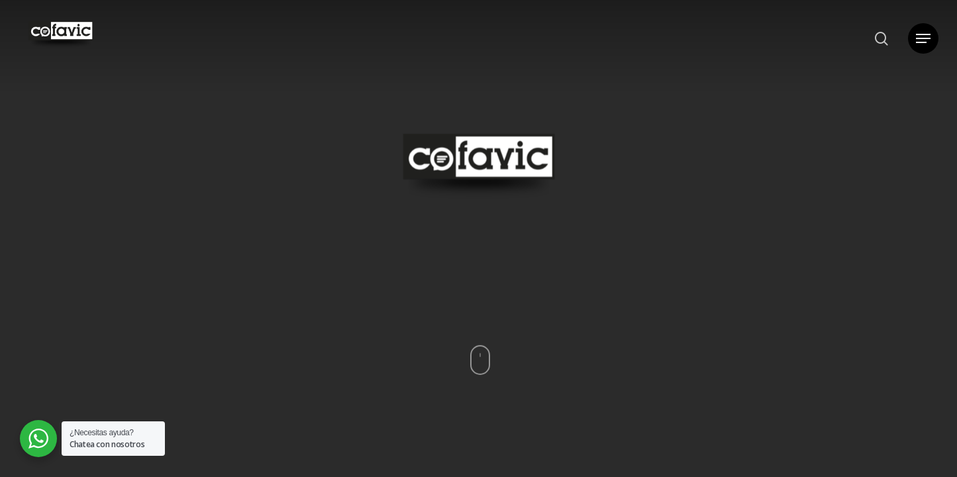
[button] (923, 39)
